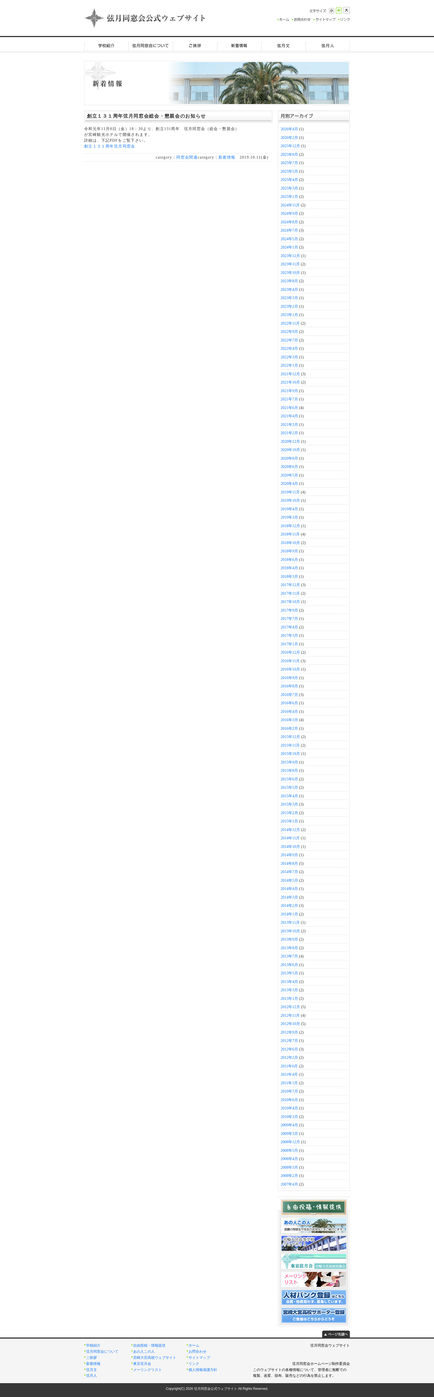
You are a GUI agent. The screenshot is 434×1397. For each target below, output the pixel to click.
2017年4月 (289, 627)
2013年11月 (290, 922)
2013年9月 (289, 939)
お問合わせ (197, 1352)
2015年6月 (289, 779)
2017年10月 (290, 602)
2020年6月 (289, 467)
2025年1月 (289, 197)
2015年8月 (289, 771)
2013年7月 (289, 956)
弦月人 (328, 46)
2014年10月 (290, 847)
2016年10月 (290, 669)
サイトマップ (199, 1358)
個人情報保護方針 (202, 1370)
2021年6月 (289, 408)
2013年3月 (289, 990)
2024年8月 (289, 222)
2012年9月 (289, 1032)
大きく (346, 10)
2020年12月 (290, 441)
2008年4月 (289, 1159)
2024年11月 (290, 205)
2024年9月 (289, 213)
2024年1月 (289, 247)
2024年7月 (289, 230)
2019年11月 (290, 492)
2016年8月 (289, 686)
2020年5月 (289, 475)
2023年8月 (289, 281)
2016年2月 (289, 728)
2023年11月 (290, 264)
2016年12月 (290, 652)
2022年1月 (289, 365)
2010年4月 (289, 1108)
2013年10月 (290, 931)
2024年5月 (289, 239)
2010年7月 (289, 1091)
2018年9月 (289, 551)
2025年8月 (289, 154)
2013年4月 (289, 982)
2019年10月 (290, 500)
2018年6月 (289, 560)
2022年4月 (289, 348)
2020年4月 (289, 484)
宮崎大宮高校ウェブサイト (154, 1358)
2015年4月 (289, 796)
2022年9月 (289, 332)
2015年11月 (290, 745)
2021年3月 (289, 425)
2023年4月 (289, 290)
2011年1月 (289, 1083)
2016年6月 (289, 703)
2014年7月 (289, 872)
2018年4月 (289, 568)
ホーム (193, 1345)
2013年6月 (289, 965)
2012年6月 (289, 1049)
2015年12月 (290, 737)
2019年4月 (289, 509)
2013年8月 (289, 948)
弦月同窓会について (150, 46)
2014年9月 (289, 855)
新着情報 (239, 46)
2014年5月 (289, 880)
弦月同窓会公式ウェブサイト (145, 18)
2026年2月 (289, 138)
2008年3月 (289, 1167)
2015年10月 (290, 754)
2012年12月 (290, 1007)
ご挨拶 (195, 46)
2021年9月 (289, 391)
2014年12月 (290, 830)
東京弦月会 (142, 1364)
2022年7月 (289, 340)
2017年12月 (290, 585)
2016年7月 (289, 695)
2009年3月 (289, 1134)
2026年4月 (289, 129)
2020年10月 (290, 450)
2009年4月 (289, 1125)
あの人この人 (144, 1352)
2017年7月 (289, 619)
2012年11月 (290, 1015)
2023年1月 (289, 315)
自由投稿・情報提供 (149, 1345)
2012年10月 (290, 1024)
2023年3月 (289, 298)
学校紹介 (106, 46)
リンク (193, 1364)
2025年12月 (290, 146)
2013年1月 (289, 999)
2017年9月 (289, 610)
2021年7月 (289, 399)
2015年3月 (289, 804)
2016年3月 (289, 720)
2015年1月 (289, 821)
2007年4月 (289, 1184)
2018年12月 (290, 526)
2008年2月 (289, 1176)
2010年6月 (289, 1100)
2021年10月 (290, 382)
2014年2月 (289, 906)
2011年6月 (289, 1066)
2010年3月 (289, 1117)
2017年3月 (289, 635)
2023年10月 (290, 273)
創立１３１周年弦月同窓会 (109, 146)
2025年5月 (289, 171)
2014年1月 (289, 914)
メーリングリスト (147, 1370)
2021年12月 (290, 374)
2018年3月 (289, 577)
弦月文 (283, 46)
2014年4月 (289, 889)
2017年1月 (289, 644)
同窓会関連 (187, 157)
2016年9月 (289, 678)
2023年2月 (289, 306)
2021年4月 (289, 416)
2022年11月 (290, 323)
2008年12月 (290, 1142)
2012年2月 (289, 1057)
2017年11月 (290, 593)
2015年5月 (289, 787)
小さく (331, 11)
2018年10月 (290, 543)
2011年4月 (289, 1074)
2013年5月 (289, 973)
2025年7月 (289, 163)
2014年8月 (289, 864)
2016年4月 (289, 712)
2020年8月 (289, 458)
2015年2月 (289, 813)
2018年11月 (290, 534)
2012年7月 (289, 1041)
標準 (339, 10)
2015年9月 (289, 762)
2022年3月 (289, 357)
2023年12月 (290, 256)
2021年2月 (289, 433)
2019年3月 (289, 517)
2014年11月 (290, 838)
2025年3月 (289, 188)
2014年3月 (289, 897)
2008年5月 (289, 1150)
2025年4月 (289, 180)
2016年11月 (290, 661)
